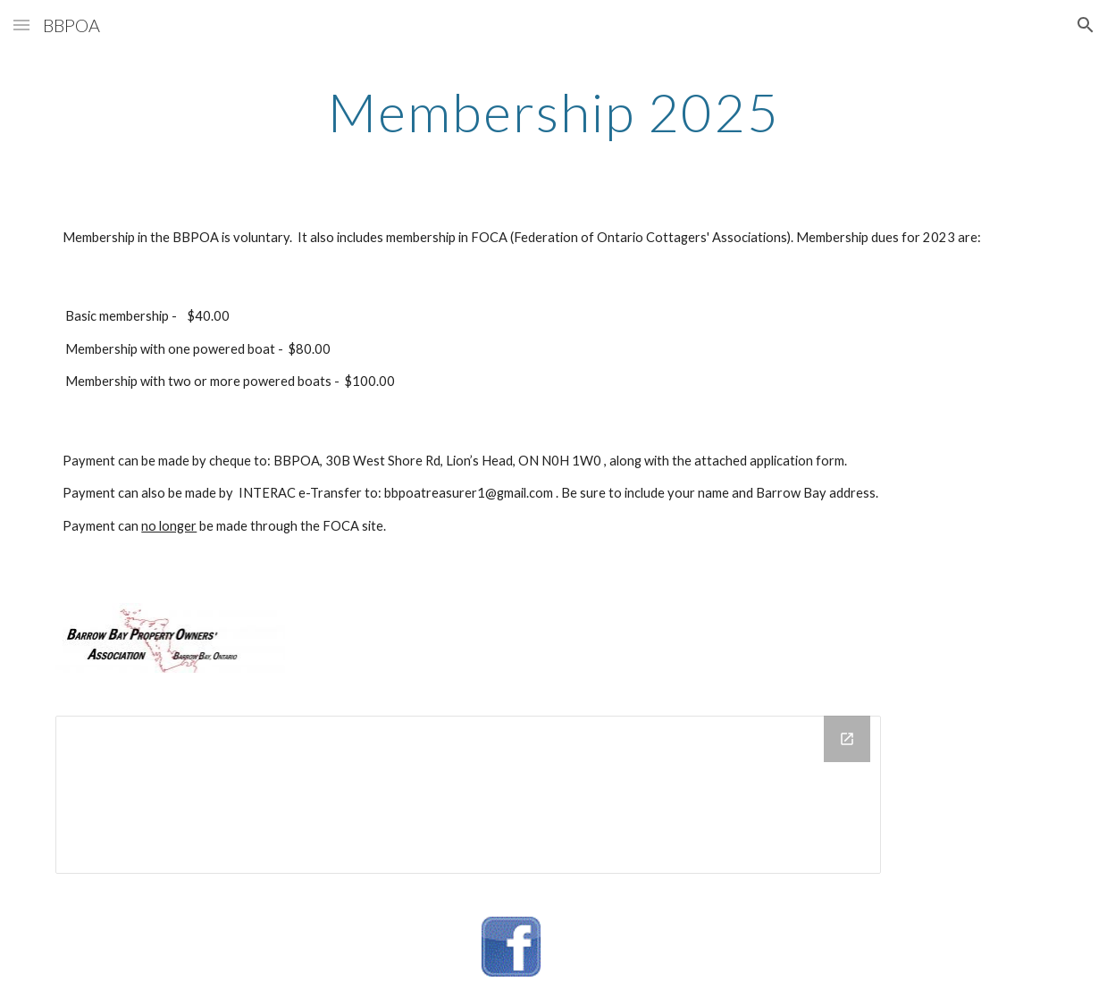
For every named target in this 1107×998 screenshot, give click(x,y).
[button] (21, 24)
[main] (553, 111)
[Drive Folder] (468, 795)
